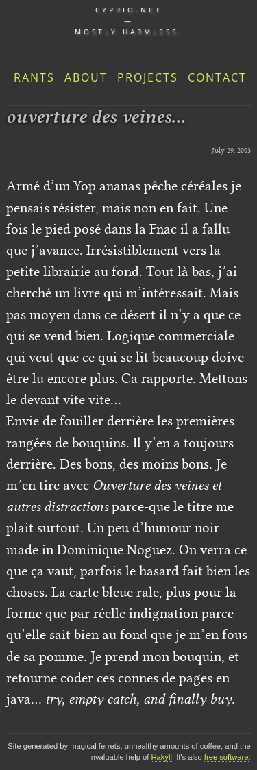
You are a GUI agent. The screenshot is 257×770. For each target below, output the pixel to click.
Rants (34, 77)
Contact (217, 77)
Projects (147, 77)
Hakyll (161, 757)
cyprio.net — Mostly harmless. (129, 20)
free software (226, 757)
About (86, 77)
